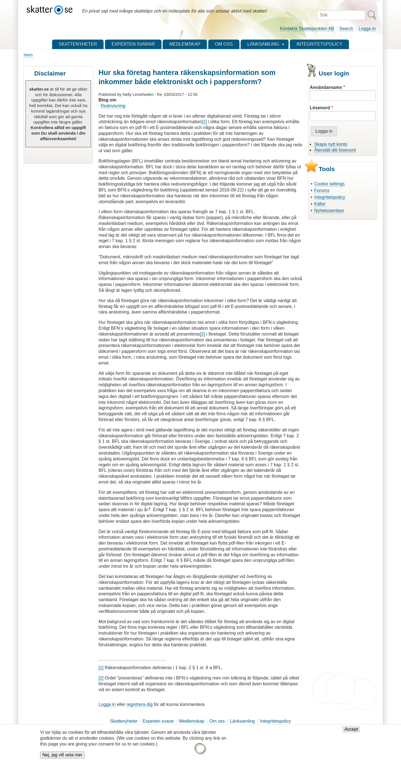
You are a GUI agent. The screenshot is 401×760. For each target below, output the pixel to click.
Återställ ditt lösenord (335, 150)
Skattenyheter (124, 721)
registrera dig (139, 704)
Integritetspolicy (329, 197)
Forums (321, 190)
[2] (202, 334)
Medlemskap (191, 721)
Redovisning (113, 105)
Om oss (217, 721)
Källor (320, 203)
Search (346, 28)
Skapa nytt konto (330, 144)
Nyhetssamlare (329, 210)
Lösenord (320, 107)
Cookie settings (329, 183)
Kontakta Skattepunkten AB (307, 28)
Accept (351, 732)
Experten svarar (158, 721)
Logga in (366, 28)
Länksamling (242, 721)
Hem (28, 54)
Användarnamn (326, 87)
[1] (204, 121)
